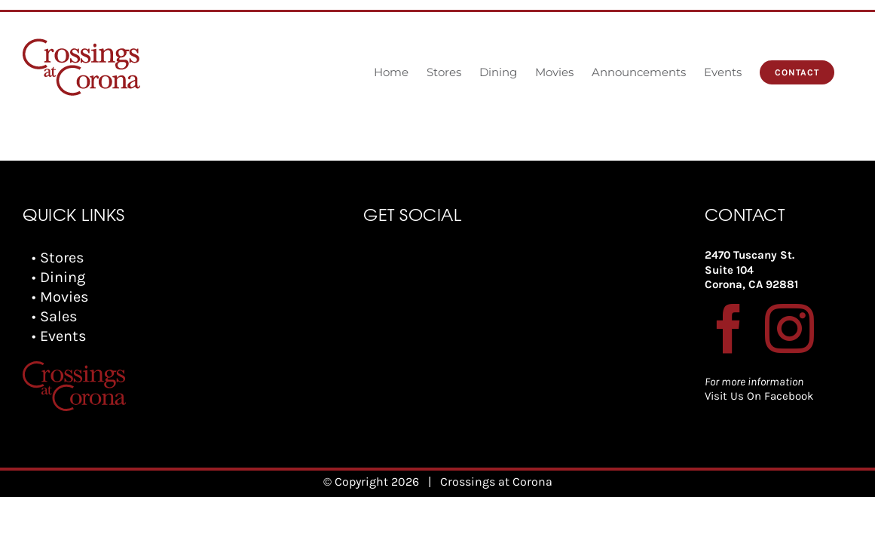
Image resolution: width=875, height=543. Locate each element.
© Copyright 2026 (371, 481)
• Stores (58, 257)
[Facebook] (729, 328)
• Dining (58, 277)
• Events (59, 336)
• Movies (60, 296)
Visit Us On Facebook (759, 396)
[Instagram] (789, 328)
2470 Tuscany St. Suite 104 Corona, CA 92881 (751, 269)
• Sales (55, 316)
